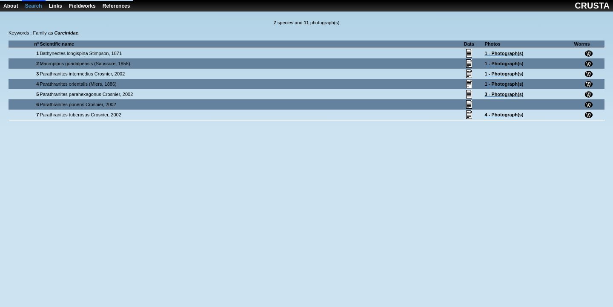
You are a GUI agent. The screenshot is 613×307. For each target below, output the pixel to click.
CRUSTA (592, 5)
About (10, 6)
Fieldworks (82, 6)
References (116, 6)
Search (33, 6)
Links (55, 6)
